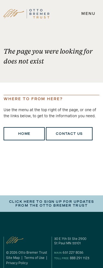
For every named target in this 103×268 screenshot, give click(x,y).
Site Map (13, 258)
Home (24, 134)
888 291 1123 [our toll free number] (79, 258)
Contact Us (69, 134)
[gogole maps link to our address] (76, 241)
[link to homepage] (26, 13)
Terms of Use (34, 258)
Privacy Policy (17, 263)
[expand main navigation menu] (88, 14)
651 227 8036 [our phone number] (73, 253)
